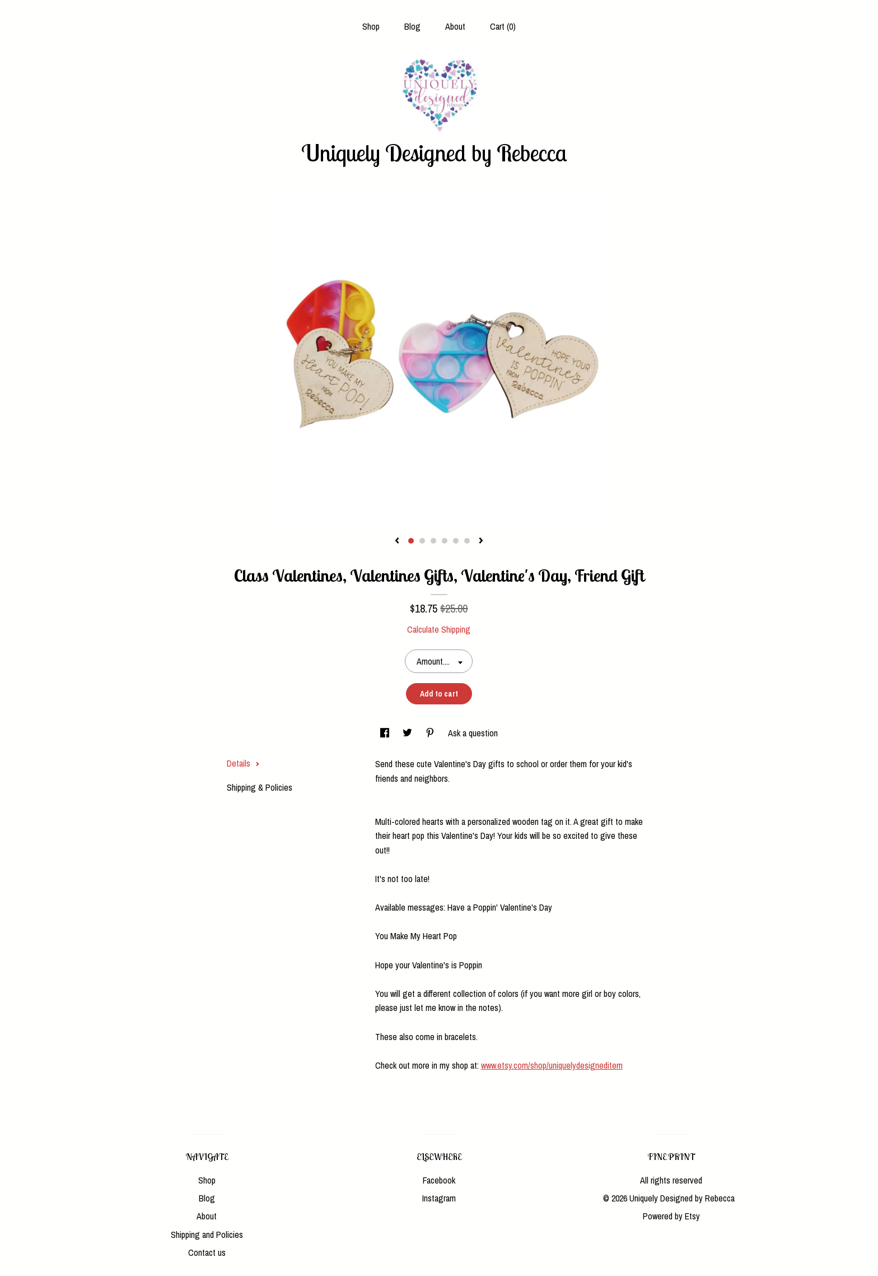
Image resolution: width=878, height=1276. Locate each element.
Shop (371, 26)
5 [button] (456, 541)
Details (243, 763)
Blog (412, 26)
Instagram (439, 1198)
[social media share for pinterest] (431, 733)
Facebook (439, 1180)
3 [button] (433, 541)
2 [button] (422, 541)
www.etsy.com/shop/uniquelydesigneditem (552, 1065)
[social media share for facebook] (385, 733)
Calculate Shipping (438, 629)
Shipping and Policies (207, 1234)
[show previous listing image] (397, 541)
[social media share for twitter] (408, 733)
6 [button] (467, 541)
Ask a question (473, 733)
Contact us (207, 1252)
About (455, 26)
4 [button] (444, 541)
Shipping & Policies (259, 787)
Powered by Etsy (671, 1216)
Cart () (503, 26)
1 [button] (411, 541)
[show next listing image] (481, 541)
